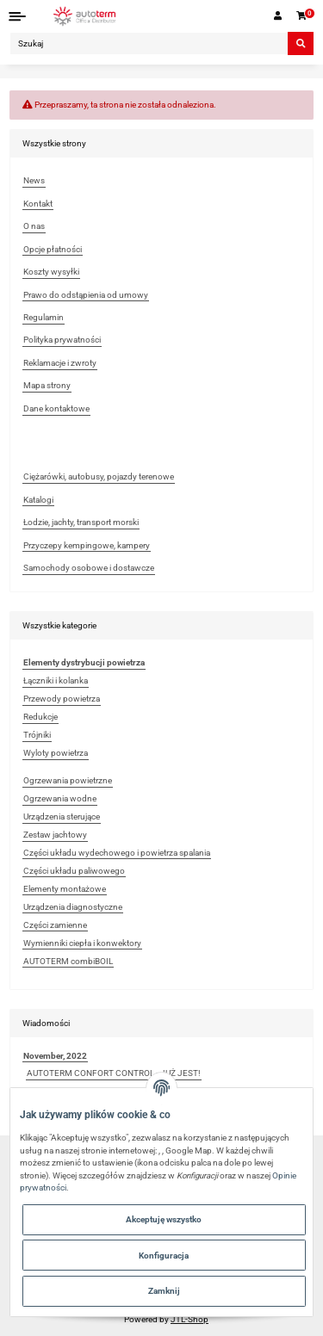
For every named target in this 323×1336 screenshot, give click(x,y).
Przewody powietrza (61, 698)
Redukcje (40, 716)
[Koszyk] (301, 16)
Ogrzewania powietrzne (67, 780)
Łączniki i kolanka (55, 680)
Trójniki (37, 734)
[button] (278, 16)
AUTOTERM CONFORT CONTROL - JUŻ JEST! (114, 1073)
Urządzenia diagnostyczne (72, 906)
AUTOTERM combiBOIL (68, 961)
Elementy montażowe (64, 888)
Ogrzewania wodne (59, 798)
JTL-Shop (189, 1319)
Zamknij (164, 1290)
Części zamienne (55, 925)
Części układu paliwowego (74, 870)
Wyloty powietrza (55, 752)
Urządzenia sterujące (61, 816)
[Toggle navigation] (17, 16)
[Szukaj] (149, 43)
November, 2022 (55, 1055)
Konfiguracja (164, 1255)
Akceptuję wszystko (164, 1219)
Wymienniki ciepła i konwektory (82, 943)
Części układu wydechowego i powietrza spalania (116, 852)
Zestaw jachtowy (55, 834)
